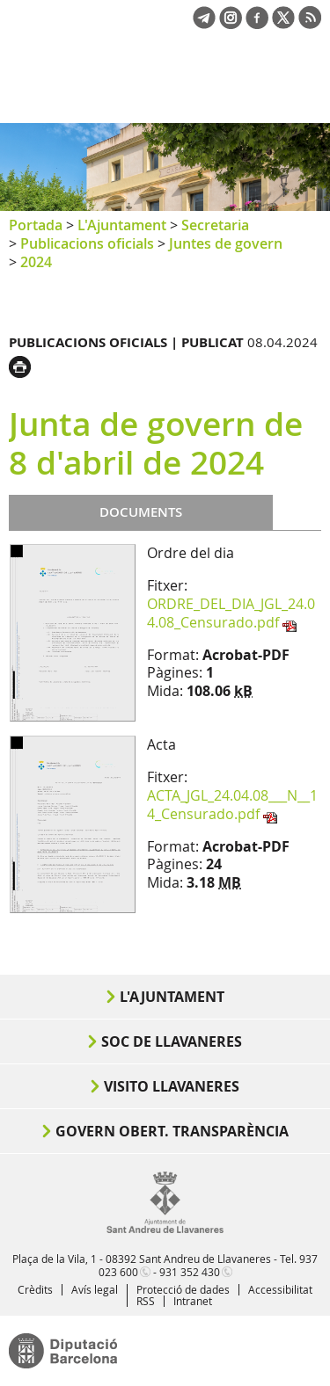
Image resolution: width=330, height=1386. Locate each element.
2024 (36, 262)
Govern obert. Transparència (172, 1131)
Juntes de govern (225, 243)
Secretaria (215, 225)
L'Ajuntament (121, 225)
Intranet (192, 1301)
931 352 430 (189, 1272)
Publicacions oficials (87, 243)
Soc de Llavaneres (171, 1041)
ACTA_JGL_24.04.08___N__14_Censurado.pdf (232, 805)
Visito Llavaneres (171, 1086)
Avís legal (94, 1289)
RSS (145, 1301)
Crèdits (35, 1289)
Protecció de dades (183, 1289)
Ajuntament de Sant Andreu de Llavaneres (93, 91)
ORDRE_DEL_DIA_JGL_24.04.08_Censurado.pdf (231, 613)
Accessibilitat (280, 1289)
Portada (35, 225)
